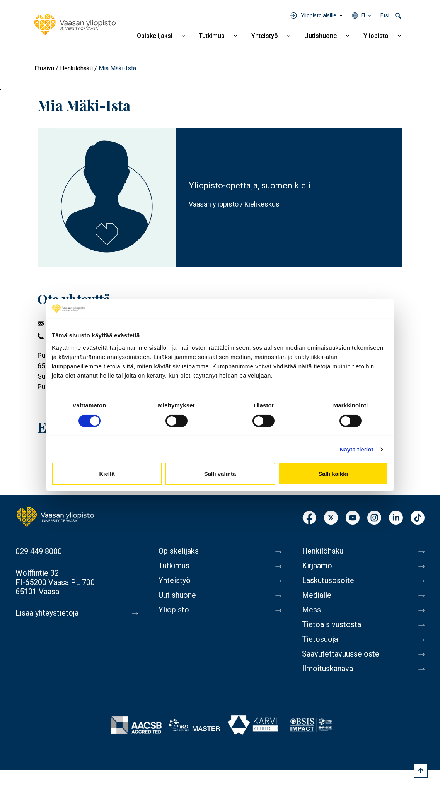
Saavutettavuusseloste (340, 654)
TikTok (418, 518)
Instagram (374, 518)
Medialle (316, 595)
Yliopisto (376, 35)
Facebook (309, 518)
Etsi (384, 15)
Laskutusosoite (328, 580)
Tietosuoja (320, 639)
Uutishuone (320, 35)
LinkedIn (396, 518)
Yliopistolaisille (319, 15)
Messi (312, 610)
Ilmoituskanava (327, 669)
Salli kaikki (333, 473)
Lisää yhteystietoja (46, 613)
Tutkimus (212, 35)
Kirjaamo (317, 566)
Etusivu (44, 68)
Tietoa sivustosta (331, 624)
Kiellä (106, 473)
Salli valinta (220, 473)
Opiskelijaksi (154, 35)
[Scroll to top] (421, 771)
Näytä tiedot (356, 449)
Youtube (353, 518)
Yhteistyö (264, 35)
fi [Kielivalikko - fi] (363, 15)
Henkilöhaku (76, 68)
